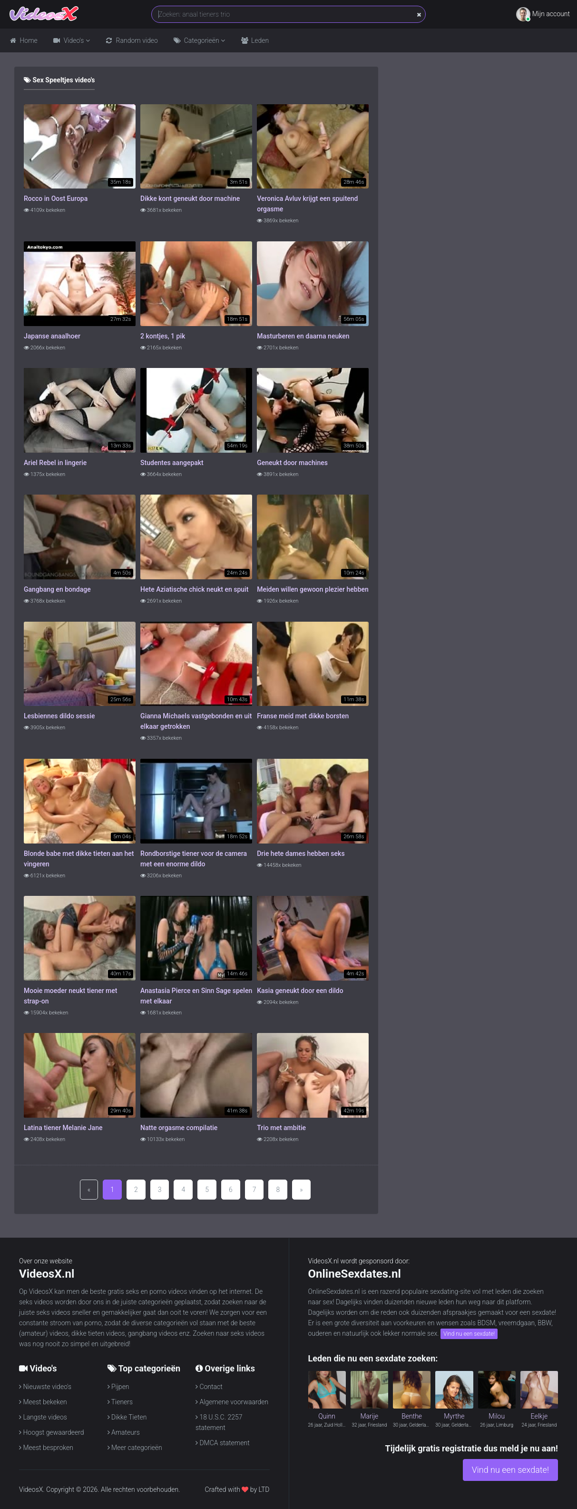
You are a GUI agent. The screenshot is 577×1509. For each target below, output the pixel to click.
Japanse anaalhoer (52, 336)
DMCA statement (223, 1443)
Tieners (120, 1402)
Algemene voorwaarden (232, 1402)
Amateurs (124, 1432)
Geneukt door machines (292, 463)
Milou (497, 1416)
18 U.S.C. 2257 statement (219, 1421)
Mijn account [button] (543, 14)
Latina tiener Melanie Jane (63, 1128)
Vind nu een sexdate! (469, 1333)
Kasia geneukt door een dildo (300, 990)
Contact (209, 1386)
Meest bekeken (43, 1402)
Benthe (411, 1416)
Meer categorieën (135, 1447)
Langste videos (43, 1417)
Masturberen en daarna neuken (303, 336)
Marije (369, 1416)
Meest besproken (46, 1447)
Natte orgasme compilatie (178, 1128)
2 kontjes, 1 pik (162, 336)
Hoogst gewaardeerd (51, 1432)
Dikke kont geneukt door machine (190, 198)
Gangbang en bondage (57, 589)
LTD (263, 1489)
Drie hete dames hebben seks (300, 853)
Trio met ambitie (281, 1128)
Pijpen (118, 1386)
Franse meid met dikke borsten (303, 716)
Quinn (326, 1416)
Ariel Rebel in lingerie (55, 463)
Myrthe (454, 1416)
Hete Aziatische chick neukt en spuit (194, 589)
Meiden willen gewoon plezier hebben (313, 589)
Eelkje (539, 1416)
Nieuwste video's (45, 1386)
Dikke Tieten (127, 1417)
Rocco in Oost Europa (56, 198)
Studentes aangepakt (172, 463)
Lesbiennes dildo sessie (59, 716)
